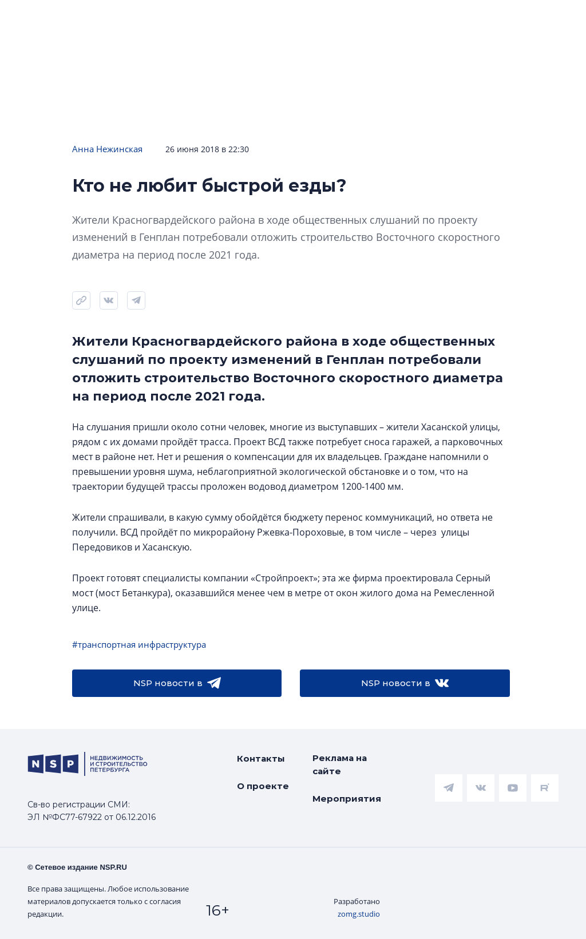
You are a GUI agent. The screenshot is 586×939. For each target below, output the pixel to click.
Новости (35, 18)
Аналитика (344, 18)
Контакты (261, 758)
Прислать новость (253, 52)
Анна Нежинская (107, 148)
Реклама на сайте (339, 764)
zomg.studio (359, 914)
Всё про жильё (454, 18)
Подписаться (157, 52)
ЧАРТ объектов (142, 18)
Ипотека (249, 18)
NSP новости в (177, 683)
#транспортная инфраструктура (139, 644)
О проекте (263, 785)
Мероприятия (346, 798)
